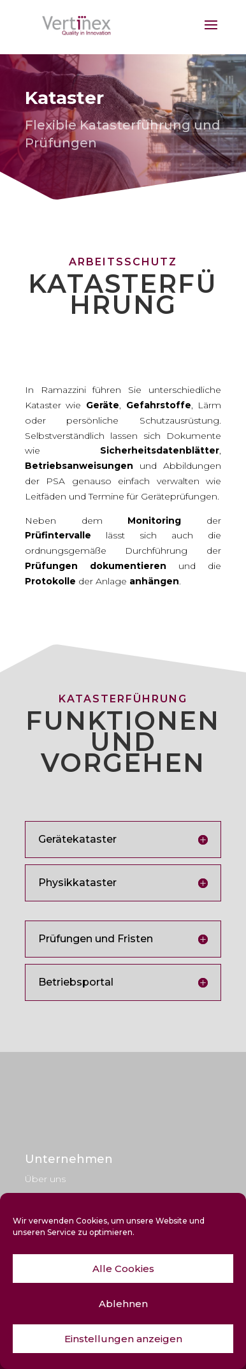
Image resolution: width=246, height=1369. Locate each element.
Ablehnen (123, 1304)
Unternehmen (69, 1159)
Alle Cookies (123, 1268)
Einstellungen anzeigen (123, 1339)
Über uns (45, 1179)
